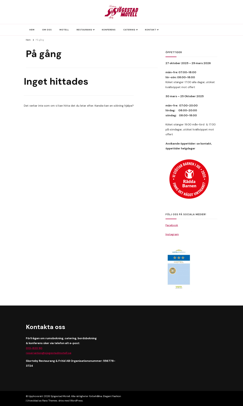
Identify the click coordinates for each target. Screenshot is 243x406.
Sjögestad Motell (60, 396)
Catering (129, 29)
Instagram (172, 234)
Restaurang (84, 29)
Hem (32, 29)
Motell (64, 29)
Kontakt (150, 29)
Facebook (172, 225)
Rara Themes (49, 400)
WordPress (76, 400)
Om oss (47, 29)
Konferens (109, 29)
